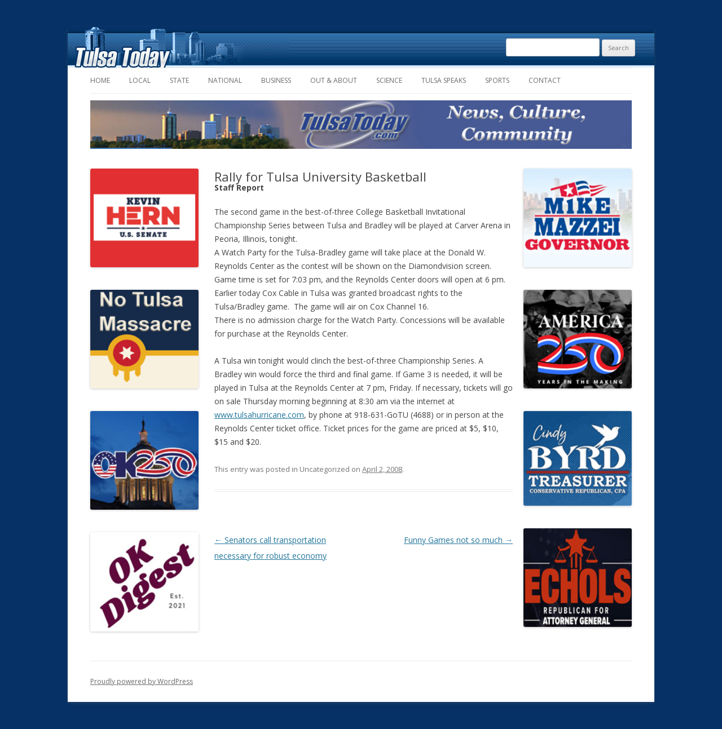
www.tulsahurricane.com (259, 414)
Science (389, 80)
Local (140, 80)
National (225, 80)
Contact (545, 80)
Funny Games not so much (458, 539)
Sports (497, 80)
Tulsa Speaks (443, 80)
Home (100, 80)
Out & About (333, 80)
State (179, 80)
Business (276, 80)
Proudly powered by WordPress (141, 681)
